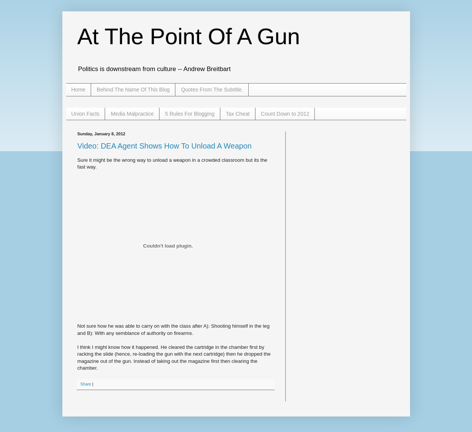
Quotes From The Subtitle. (212, 90)
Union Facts (85, 114)
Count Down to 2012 (285, 114)
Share (85, 384)
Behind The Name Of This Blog (133, 90)
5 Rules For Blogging (190, 114)
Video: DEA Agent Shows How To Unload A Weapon (164, 146)
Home (78, 90)
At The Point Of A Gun (188, 36)
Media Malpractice (132, 114)
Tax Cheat (238, 114)
